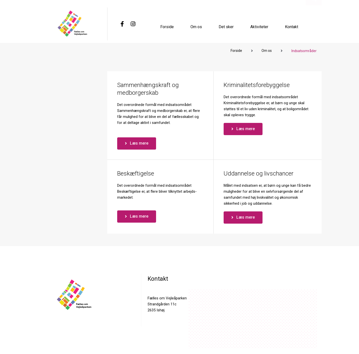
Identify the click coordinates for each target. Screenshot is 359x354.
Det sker (226, 26)
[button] (313, 31)
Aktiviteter (259, 26)
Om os (196, 26)
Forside (167, 26)
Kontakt (291, 26)
